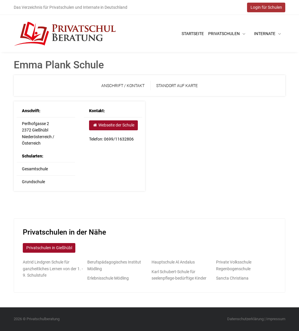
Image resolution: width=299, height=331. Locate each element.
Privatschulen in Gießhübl (49, 247)
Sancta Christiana (232, 278)
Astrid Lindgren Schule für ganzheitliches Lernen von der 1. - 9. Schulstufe (53, 269)
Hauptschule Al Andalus (173, 262)
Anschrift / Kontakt (123, 85)
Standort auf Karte (177, 85)
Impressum (275, 319)
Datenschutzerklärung (245, 319)
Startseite (193, 33)
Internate (267, 33)
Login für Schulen (266, 7)
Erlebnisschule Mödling (108, 278)
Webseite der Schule (113, 125)
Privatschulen (226, 33)
